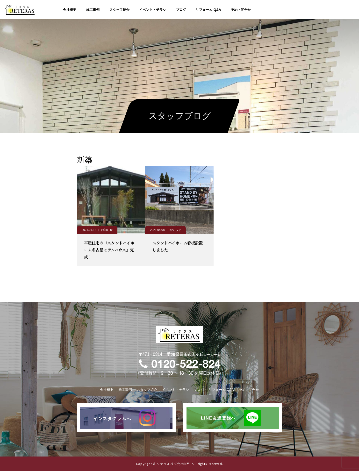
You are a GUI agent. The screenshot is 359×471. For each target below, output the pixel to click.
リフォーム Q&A (208, 10)
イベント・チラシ (152, 10)
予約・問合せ (241, 10)
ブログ (181, 10)
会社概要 (69, 10)
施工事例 (93, 10)
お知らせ (107, 230)
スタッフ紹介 (119, 10)
